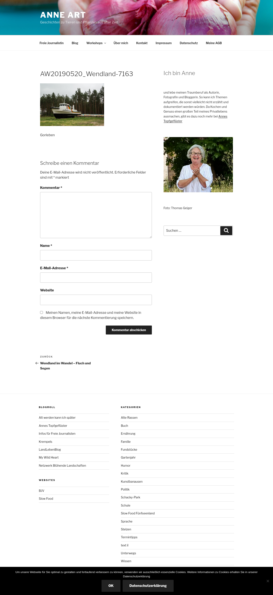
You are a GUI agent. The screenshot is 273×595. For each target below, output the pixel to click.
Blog (75, 43)
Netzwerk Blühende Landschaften (62, 465)
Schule (125, 505)
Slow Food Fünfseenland (138, 513)
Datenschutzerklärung (148, 586)
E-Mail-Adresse (54, 268)
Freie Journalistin (52, 43)
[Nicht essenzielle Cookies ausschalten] (268, 581)
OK (111, 586)
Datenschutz (189, 43)
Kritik (124, 473)
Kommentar (51, 188)
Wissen (126, 561)
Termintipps (129, 537)
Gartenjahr (128, 457)
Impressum (164, 43)
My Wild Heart (49, 457)
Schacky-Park (130, 497)
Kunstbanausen (132, 481)
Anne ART (63, 15)
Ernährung (128, 433)
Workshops (96, 43)
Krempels (45, 441)
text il (124, 545)
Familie (126, 441)
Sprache (126, 521)
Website (47, 290)
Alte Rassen (129, 417)
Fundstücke (129, 449)
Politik (125, 489)
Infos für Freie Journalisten (57, 433)
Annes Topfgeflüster (53, 425)
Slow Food (46, 498)
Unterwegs (128, 553)
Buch (124, 425)
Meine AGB (214, 43)
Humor (126, 465)
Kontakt (141, 43)
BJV (41, 490)
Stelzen (126, 529)
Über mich (121, 43)
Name (46, 246)
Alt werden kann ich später (57, 417)
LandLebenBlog (50, 449)
